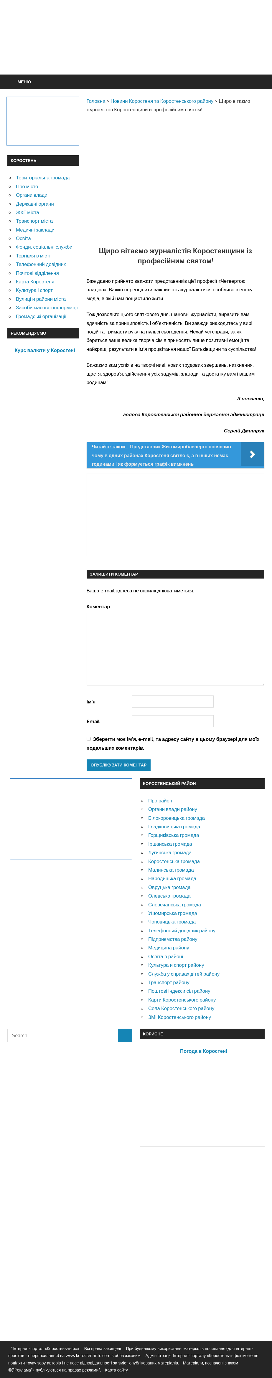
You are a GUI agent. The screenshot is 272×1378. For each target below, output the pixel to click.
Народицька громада (172, 878)
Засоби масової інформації (47, 307)
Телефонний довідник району (181, 930)
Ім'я (91, 701)
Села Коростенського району (181, 1008)
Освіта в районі (165, 956)
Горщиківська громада (173, 835)
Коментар (98, 606)
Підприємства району (172, 939)
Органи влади (31, 195)
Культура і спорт (34, 290)
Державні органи (35, 204)
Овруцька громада (169, 887)
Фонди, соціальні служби (44, 247)
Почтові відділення (37, 273)
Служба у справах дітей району (184, 974)
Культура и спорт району (176, 965)
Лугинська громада (170, 852)
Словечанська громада (174, 904)
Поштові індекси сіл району (179, 991)
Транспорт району (168, 982)
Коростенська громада (174, 861)
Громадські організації (41, 316)
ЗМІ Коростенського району (179, 1017)
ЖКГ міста (27, 212)
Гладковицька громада (174, 826)
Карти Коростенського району (182, 1000)
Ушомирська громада (172, 913)
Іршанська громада (170, 844)
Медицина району (168, 947)
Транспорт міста (34, 221)
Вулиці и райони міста (41, 299)
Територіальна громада (43, 177)
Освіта (23, 238)
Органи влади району (172, 809)
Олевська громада (169, 896)
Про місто (27, 186)
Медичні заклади (35, 230)
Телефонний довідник (41, 264)
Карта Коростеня (35, 281)
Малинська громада (171, 870)
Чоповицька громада (172, 921)
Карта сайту (116, 1369)
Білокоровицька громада (176, 818)
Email (93, 721)
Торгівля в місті (33, 255)
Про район (160, 800)
